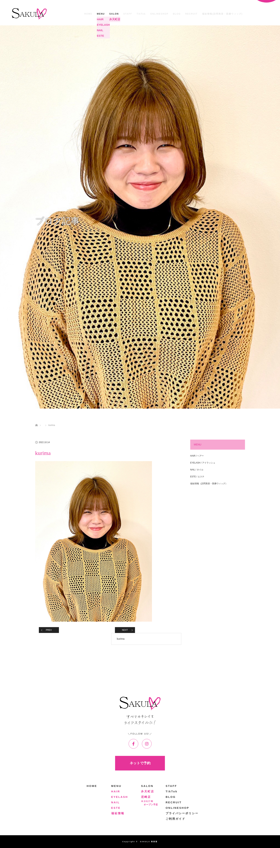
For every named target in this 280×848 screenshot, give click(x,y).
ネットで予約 (140, 763)
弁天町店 (147, 791)
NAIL (115, 802)
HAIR (115, 791)
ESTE (116, 807)
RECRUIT (191, 14)
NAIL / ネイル (196, 469)
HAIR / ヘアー (197, 456)
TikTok (141, 14)
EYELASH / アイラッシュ (202, 462)
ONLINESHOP (159, 14)
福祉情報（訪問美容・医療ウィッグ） (208, 483)
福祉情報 (117, 813)
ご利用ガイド (175, 818)
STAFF (127, 14)
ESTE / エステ (197, 476)
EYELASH (119, 796)
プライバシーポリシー (182, 813)
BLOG (177, 14)
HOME (88, 14)
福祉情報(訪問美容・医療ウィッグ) (222, 14)
